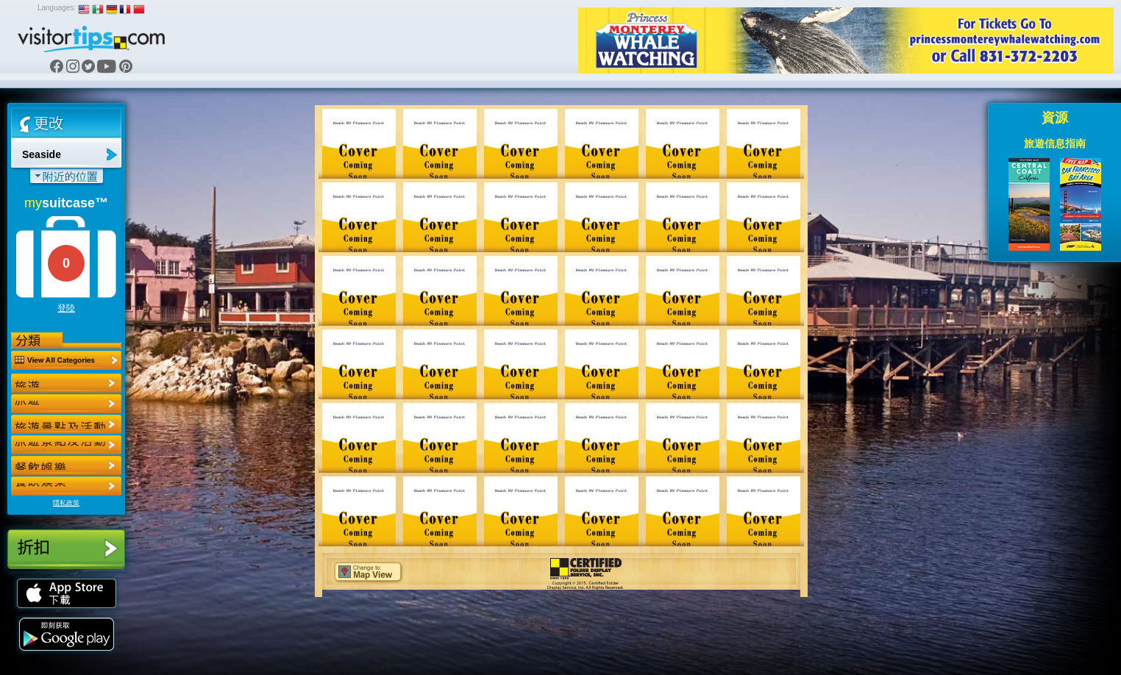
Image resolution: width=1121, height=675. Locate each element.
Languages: (57, 8)
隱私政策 (66, 503)
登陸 (66, 308)
